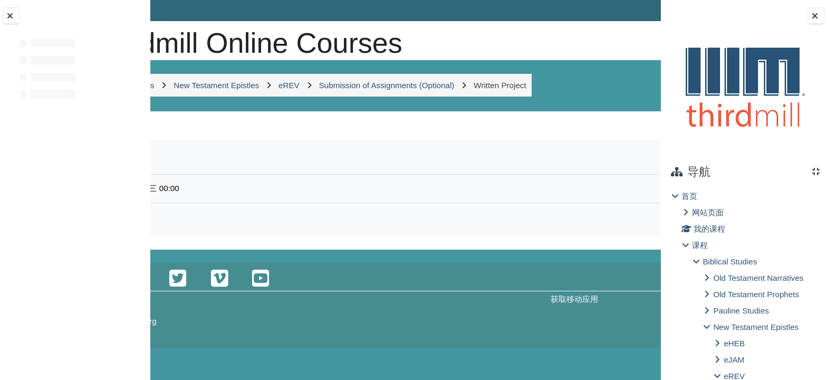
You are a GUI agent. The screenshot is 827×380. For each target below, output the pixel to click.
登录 (633, 10)
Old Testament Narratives (758, 277)
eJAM (734, 359)
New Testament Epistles (756, 326)
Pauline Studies (741, 310)
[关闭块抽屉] (815, 15)
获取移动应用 (519, 356)
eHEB (734, 343)
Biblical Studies (730, 261)
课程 (700, 245)
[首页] (187, 39)
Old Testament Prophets (756, 294)
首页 (689, 196)
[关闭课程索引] (11, 15)
